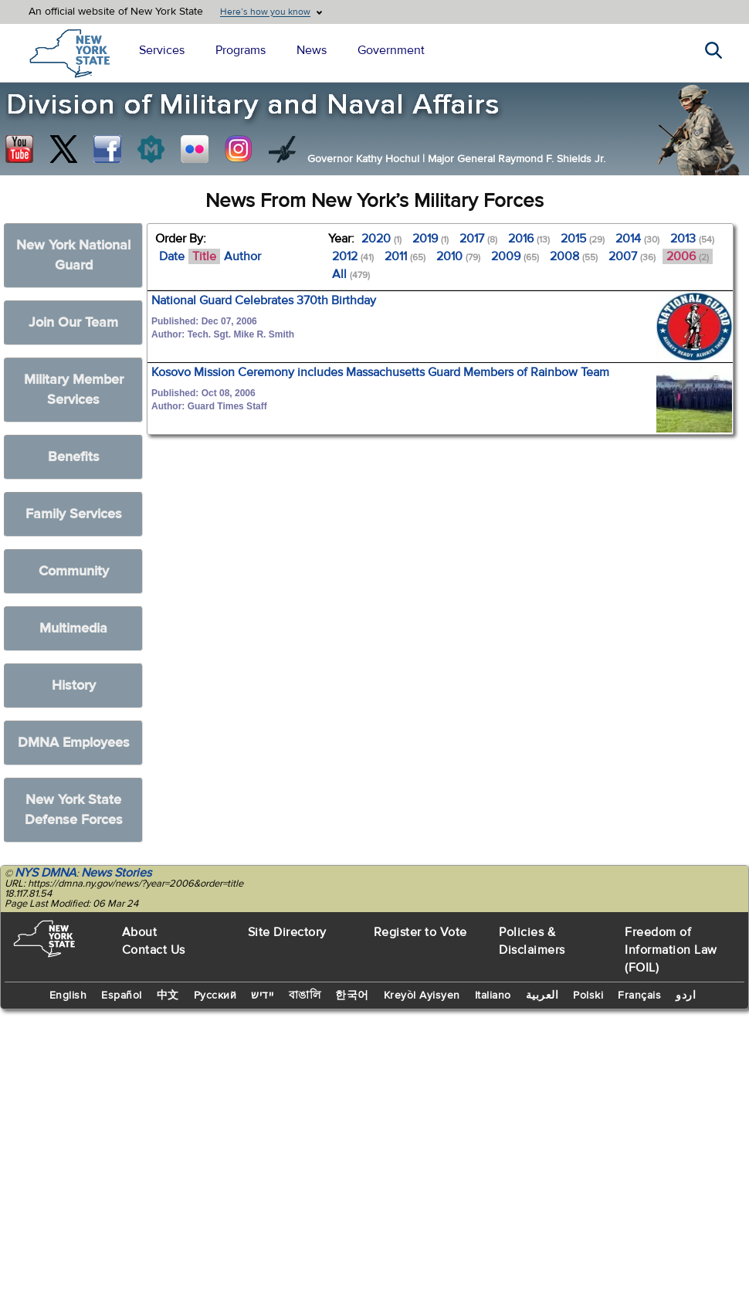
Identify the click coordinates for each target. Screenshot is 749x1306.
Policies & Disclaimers (532, 941)
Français (639, 995)
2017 (478, 238)
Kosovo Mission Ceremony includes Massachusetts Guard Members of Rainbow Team (380, 372)
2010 (458, 256)
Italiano (493, 995)
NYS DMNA (45, 872)
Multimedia (73, 628)
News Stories (116, 872)
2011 (405, 256)
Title (204, 256)
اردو (686, 995)
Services (162, 50)
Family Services (73, 514)
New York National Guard (73, 255)
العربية (542, 995)
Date (172, 256)
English (68, 995)
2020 (381, 238)
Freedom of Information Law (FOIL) (671, 949)
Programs (240, 50)
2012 (353, 256)
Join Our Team (73, 322)
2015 (583, 238)
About (140, 932)
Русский (215, 995)
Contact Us (153, 950)
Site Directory (287, 932)
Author (242, 256)
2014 (637, 238)
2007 (632, 256)
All (351, 274)
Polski (588, 995)
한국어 (352, 995)
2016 (529, 238)
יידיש (262, 995)
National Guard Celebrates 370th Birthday (263, 300)
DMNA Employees (74, 742)
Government (391, 50)
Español (121, 995)
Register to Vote (420, 932)
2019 (430, 238)
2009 (515, 256)
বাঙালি (305, 995)
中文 (168, 995)
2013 (692, 238)
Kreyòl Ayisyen (422, 995)
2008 (574, 256)
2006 (687, 256)
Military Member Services (74, 390)
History (74, 685)
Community (74, 571)
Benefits (74, 457)
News (312, 50)
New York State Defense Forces (74, 810)
